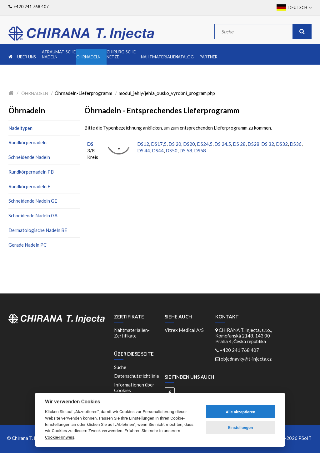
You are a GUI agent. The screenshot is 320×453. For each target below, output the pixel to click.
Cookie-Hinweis (59, 437)
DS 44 (143, 150)
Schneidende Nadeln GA (33, 215)
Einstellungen (240, 427)
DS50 (172, 150)
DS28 (253, 144)
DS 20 (174, 144)
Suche (120, 367)
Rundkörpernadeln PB (31, 172)
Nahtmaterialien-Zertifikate (132, 332)
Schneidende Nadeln (29, 157)
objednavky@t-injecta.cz (246, 359)
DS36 (296, 144)
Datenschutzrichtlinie (136, 376)
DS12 (143, 144)
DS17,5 (159, 144)
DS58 (200, 150)
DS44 (158, 150)
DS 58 (185, 150)
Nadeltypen (20, 128)
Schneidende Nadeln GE (32, 201)
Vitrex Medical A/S (184, 330)
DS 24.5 (222, 144)
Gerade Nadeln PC (27, 245)
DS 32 (267, 144)
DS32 (282, 144)
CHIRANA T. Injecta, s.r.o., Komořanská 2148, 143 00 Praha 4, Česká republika (243, 335)
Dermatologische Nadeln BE (37, 230)
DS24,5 (204, 144)
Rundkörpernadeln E (29, 186)
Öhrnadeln (34, 93)
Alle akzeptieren (240, 412)
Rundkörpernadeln (27, 142)
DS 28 (239, 144)
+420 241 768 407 (239, 350)
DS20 (189, 144)
